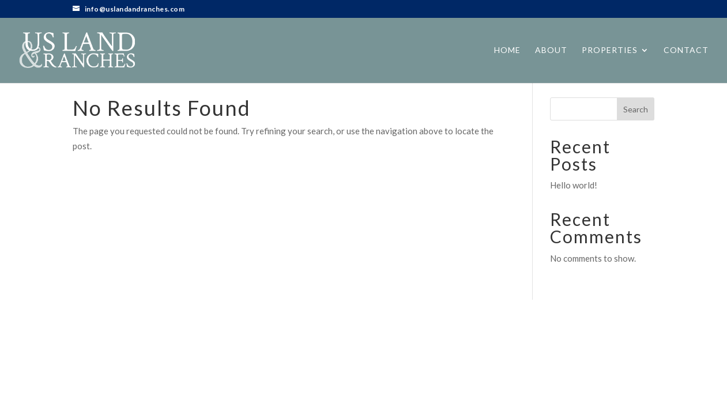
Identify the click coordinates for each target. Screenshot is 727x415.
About (551, 50)
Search (635, 109)
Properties (610, 50)
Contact (686, 50)
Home (507, 50)
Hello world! (573, 185)
